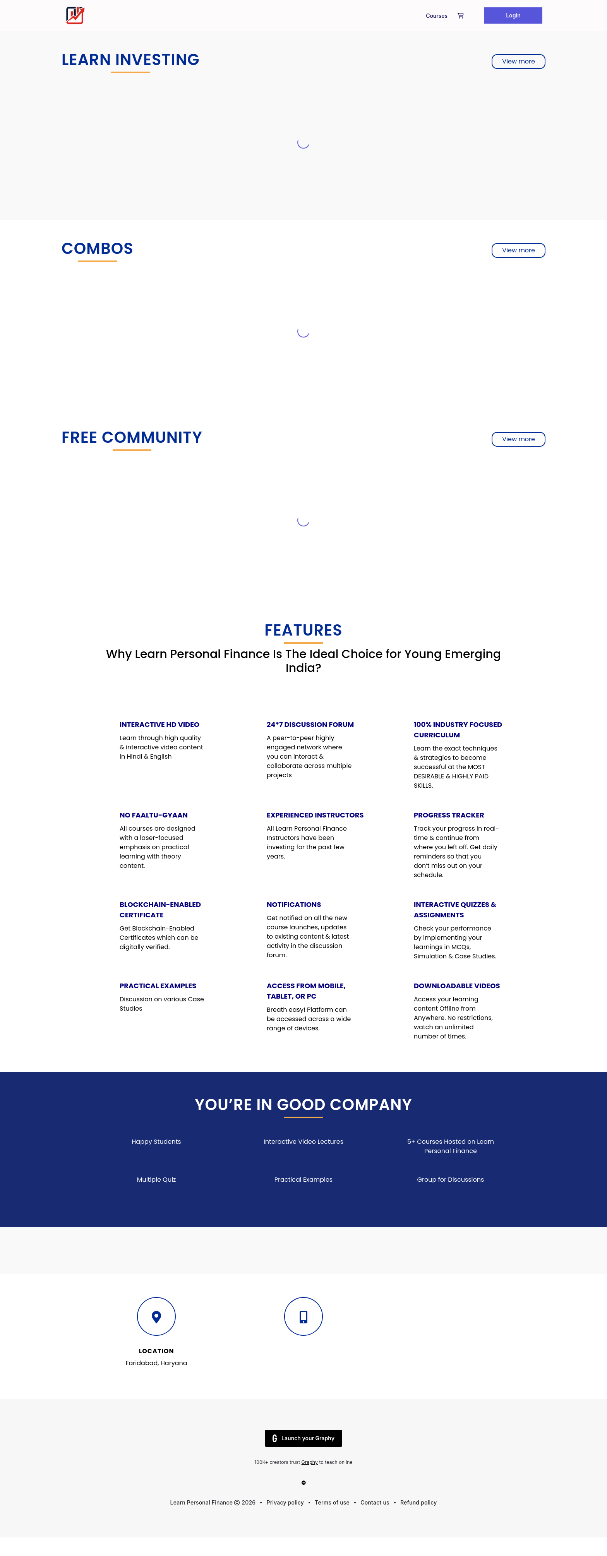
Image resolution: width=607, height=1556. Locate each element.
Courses (437, 15)
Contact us (374, 1502)
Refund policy (418, 1502)
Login (513, 15)
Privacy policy (285, 1502)
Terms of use (332, 1502)
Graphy (310, 1462)
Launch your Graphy (303, 1438)
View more (518, 61)
